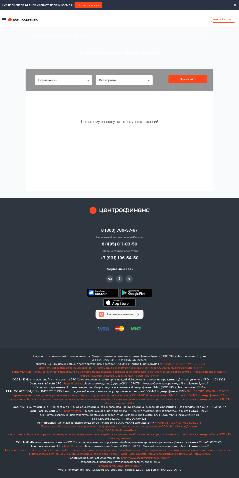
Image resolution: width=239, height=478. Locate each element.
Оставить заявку (88, 5)
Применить (188, 79)
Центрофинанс (25, 20)
